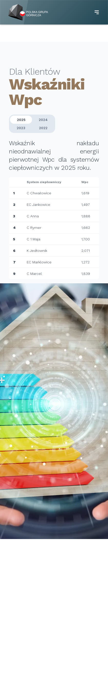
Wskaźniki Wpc (70, 673)
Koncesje (66, 658)
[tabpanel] (54, 210)
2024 (43, 121)
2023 (21, 130)
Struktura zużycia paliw (77, 666)
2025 (21, 121)
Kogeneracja (14, 646)
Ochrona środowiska (26, 688)
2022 (43, 130)
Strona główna (22, 33)
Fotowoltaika (15, 653)
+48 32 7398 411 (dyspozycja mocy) (40, 595)
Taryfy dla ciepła (72, 651)
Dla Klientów (51, 33)
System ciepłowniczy (22, 639)
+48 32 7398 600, (24, 590)
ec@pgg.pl (18, 613)
